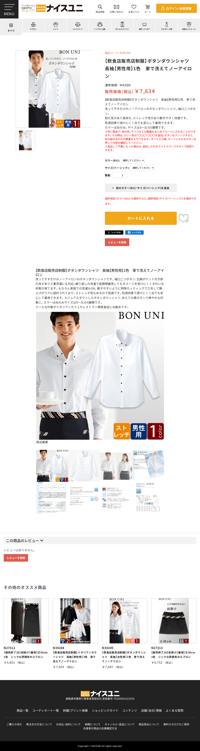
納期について (92, 724)
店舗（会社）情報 (151, 710)
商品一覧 (22, 710)
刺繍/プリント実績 (75, 710)
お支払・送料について (68, 724)
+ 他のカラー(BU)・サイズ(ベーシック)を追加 (140, 188)
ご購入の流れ (14, 724)
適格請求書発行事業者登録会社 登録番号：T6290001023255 (100, 698)
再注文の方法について (39, 724)
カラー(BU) (112, 160)
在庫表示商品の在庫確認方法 (100, 728)
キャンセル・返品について (119, 724)
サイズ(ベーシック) (117, 167)
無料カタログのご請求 (176, 724)
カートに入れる (140, 218)
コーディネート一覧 (45, 710)
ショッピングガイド (105, 710)
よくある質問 (174, 710)
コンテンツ (129, 710)
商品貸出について (149, 724)
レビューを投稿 (117, 242)
